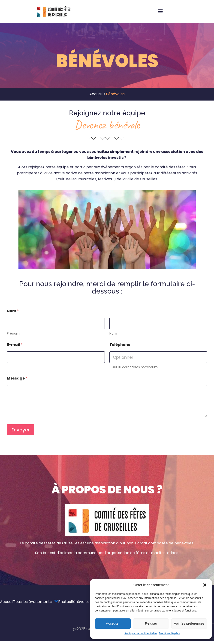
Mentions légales (169, 633)
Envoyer (21, 430)
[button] (204, 585)
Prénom (13, 333)
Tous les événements (35, 602)
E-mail (15, 344)
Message (17, 378)
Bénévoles (80, 601)
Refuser (151, 623)
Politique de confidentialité (140, 633)
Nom (113, 333)
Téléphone (119, 344)
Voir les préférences (189, 623)
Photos (64, 601)
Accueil (95, 94)
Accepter (113, 623)
